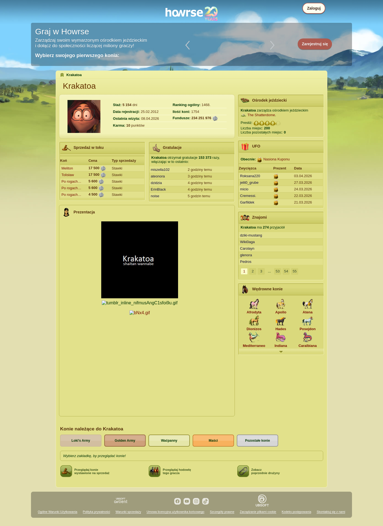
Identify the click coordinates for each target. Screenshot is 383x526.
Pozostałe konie (257, 440)
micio (244, 189)
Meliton (67, 168)
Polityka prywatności (96, 511)
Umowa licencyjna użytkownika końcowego (175, 511)
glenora (246, 255)
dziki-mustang (251, 235)
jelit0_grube (249, 182)
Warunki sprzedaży (128, 511)
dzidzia (156, 183)
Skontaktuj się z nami (331, 511)
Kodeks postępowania (296, 511)
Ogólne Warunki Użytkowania (57, 511)
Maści (213, 440)
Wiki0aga (247, 242)
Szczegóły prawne (222, 511)
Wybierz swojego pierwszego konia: (77, 55)
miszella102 (160, 170)
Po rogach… (71, 181)
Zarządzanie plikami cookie (258, 511)
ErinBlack (158, 189)
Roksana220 (250, 176)
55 (295, 271)
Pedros (245, 262)
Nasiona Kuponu (276, 159)
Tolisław (67, 175)
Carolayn (247, 248)
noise (155, 196)
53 (278, 271)
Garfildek (247, 202)
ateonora (158, 176)
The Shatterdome (261, 115)
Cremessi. (248, 196)
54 (286, 271)
